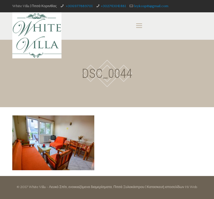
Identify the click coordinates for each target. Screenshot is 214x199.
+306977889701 (79, 6)
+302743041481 (113, 6)
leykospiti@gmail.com (151, 6)
